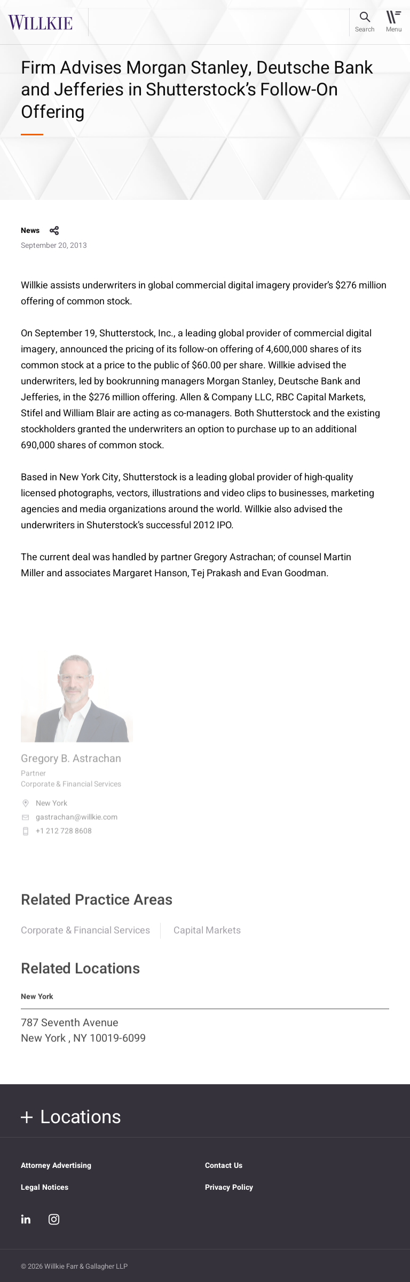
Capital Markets (207, 936)
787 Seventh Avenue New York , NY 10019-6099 (83, 1036)
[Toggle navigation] (393, 22)
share (54, 231)
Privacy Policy (229, 1187)
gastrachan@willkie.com (69, 825)
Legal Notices (44, 1187)
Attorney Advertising (56, 1165)
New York (44, 811)
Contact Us (223, 1165)
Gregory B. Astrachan (71, 766)
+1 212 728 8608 (56, 839)
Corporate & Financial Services (85, 936)
